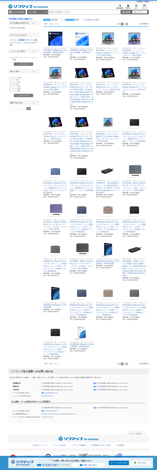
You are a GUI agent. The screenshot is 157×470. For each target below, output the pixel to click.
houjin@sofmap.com (51, 393)
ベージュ (16, 89)
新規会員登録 (120, 7)
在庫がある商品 (17, 28)
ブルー (15, 84)
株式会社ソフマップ (40, 445)
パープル (16, 91)
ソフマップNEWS (59, 445)
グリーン (16, 86)
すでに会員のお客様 (120, 463)
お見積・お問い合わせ (88, 465)
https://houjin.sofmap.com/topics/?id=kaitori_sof (60, 414)
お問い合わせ (48, 396)
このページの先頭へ (136, 433)
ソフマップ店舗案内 (78, 445)
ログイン (144, 7)
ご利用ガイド (128, 7)
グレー (15, 80)
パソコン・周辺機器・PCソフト (23, 40)
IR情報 (146, 1)
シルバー (16, 82)
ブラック (16, 77)
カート (136, 7)
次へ (56, 24)
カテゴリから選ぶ (18, 12)
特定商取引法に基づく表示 (101, 445)
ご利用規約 (140, 1)
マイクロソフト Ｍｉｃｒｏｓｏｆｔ (55, 48)
